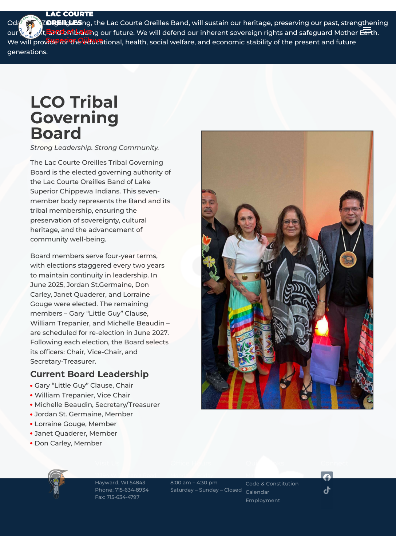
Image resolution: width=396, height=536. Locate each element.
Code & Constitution (272, 462)
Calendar (257, 470)
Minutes (256, 454)
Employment (263, 479)
